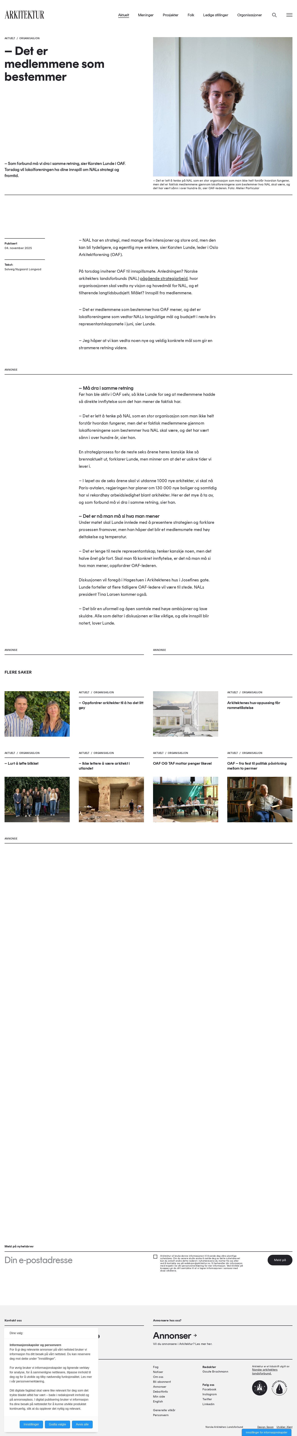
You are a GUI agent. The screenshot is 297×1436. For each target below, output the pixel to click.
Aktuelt (123, 15)
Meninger (146, 15)
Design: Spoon (265, 1427)
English (158, 1401)
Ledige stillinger (215, 15)
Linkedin (208, 1404)
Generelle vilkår (164, 1410)
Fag (155, 1367)
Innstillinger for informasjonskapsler (266, 1432)
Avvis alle (82, 1424)
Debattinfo (160, 1391)
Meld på (280, 1260)
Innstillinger (31, 1424)
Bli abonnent (162, 1382)
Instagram (209, 1394)
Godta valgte (57, 1424)
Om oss (158, 1377)
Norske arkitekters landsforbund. (265, 1371)
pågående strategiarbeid (164, 322)
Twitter (207, 1399)
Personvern (161, 1415)
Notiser (158, 1372)
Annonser (175, 1335)
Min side (159, 1396)
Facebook (209, 1389)
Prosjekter (171, 15)
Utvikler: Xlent (284, 1427)
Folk (191, 15)
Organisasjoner (249, 15)
